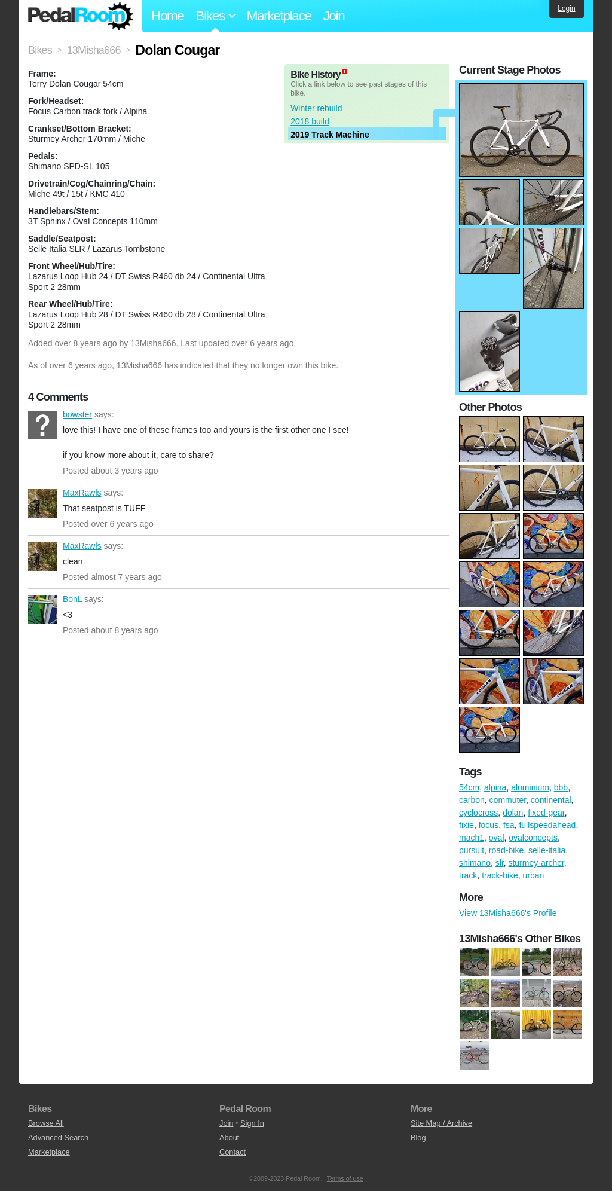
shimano (475, 863)
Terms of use (345, 1178)
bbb (561, 787)
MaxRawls (42, 503)
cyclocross (478, 812)
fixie (466, 825)
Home (167, 15)
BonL (42, 610)
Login (566, 8)
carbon (472, 800)
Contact (232, 1151)
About (229, 1137)
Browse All (46, 1123)
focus (488, 825)
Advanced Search (58, 1137)
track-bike (500, 875)
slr (499, 863)
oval (496, 837)
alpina (495, 787)
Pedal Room (80, 16)
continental (551, 800)
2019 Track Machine (329, 134)
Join (334, 15)
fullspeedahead (547, 825)
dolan (513, 812)
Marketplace (279, 15)
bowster (42, 425)
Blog (418, 1137)
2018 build (309, 121)
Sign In (252, 1123)
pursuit (471, 850)
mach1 (471, 837)
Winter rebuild (316, 108)
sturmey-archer (536, 863)
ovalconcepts (533, 837)
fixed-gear (546, 812)
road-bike (506, 850)
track (468, 875)
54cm (469, 787)
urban (533, 875)
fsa (509, 825)
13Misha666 (153, 343)
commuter (507, 800)
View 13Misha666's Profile (508, 913)
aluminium (530, 787)
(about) (344, 71)
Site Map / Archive (441, 1123)
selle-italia (546, 850)
